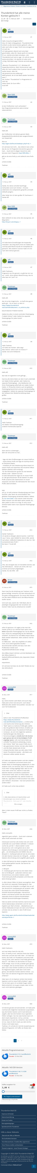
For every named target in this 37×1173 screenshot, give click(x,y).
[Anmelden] (29, 2)
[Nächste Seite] (21, 1040)
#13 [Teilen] (31, 530)
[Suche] (25, 2)
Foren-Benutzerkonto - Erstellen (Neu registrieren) (16, 1142)
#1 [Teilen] (31, 37)
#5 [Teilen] (31, 214)
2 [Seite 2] (18, 1040)
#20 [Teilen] (31, 1004)
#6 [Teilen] (31, 238)
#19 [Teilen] (31, 944)
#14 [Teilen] (31, 561)
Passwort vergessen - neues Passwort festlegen (15, 1148)
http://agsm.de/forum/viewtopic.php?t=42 (16, 144)
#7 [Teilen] (31, 267)
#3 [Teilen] (31, 127)
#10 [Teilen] (31, 368)
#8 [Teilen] (31, 294)
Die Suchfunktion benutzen (9, 1138)
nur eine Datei (9, 498)
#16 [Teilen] (31, 623)
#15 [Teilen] (31, 587)
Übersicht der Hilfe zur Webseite (11, 1135)
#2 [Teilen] (31, 102)
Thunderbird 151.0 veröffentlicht (20, 1054)
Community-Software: (11, 1165)
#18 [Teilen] (31, 829)
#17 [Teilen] (31, 695)
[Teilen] (34, 24)
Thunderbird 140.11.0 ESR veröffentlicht (17, 1072)
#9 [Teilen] (31, 341)
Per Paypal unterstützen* (12, 1096)
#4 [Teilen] (31, 182)
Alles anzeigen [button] (18, 804)
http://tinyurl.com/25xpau (10, 222)
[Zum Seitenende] (34, 1166)
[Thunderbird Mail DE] (11, 2)
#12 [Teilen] (31, 443)
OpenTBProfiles (24, 153)
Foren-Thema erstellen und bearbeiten (12, 1145)
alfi (4, 19)
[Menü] (34, 2)
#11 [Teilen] (31, 418)
